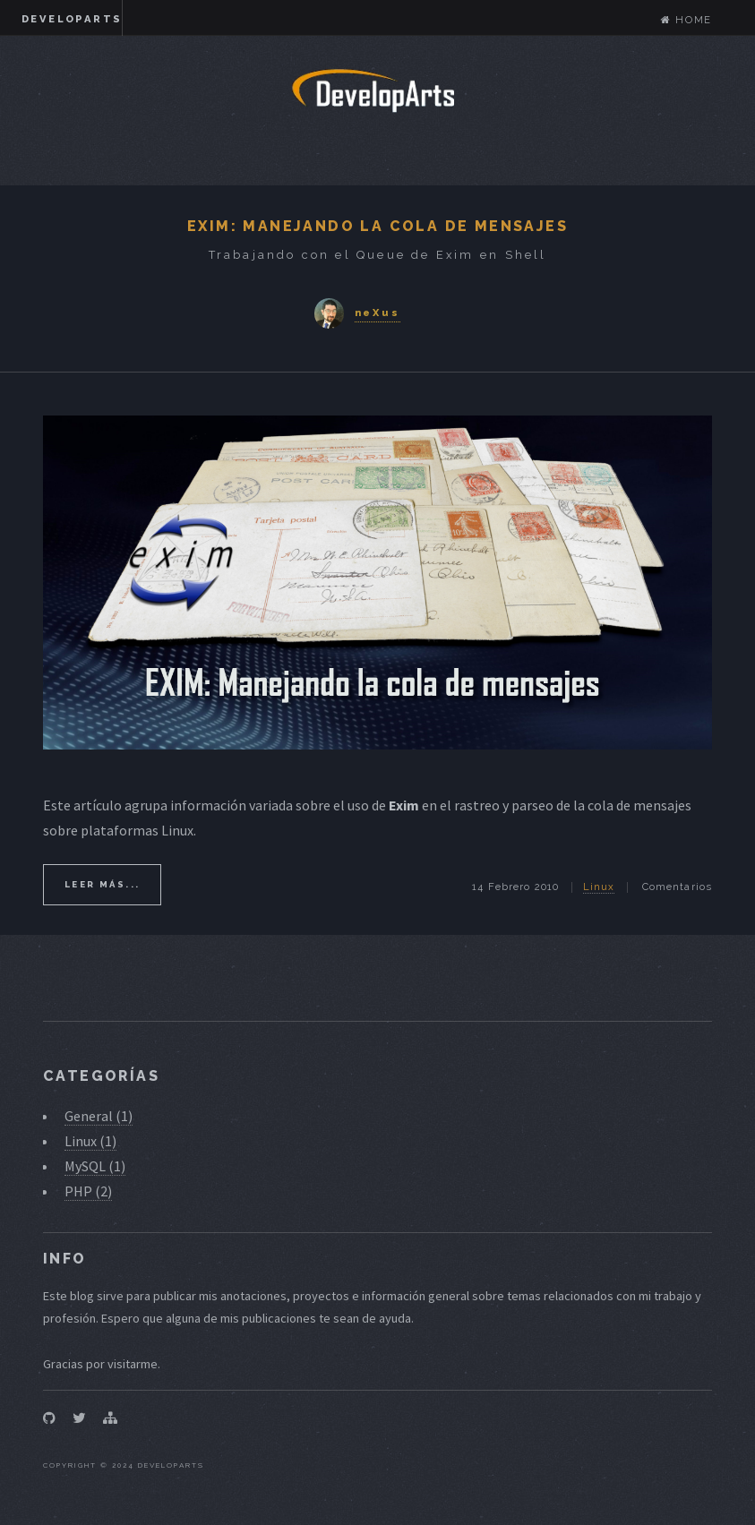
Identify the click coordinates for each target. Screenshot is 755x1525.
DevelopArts (71, 19)
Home (686, 19)
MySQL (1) (94, 1166)
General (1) (98, 1116)
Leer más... (102, 884)
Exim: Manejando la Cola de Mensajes (377, 226)
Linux (599, 886)
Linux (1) (90, 1141)
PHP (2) (88, 1191)
